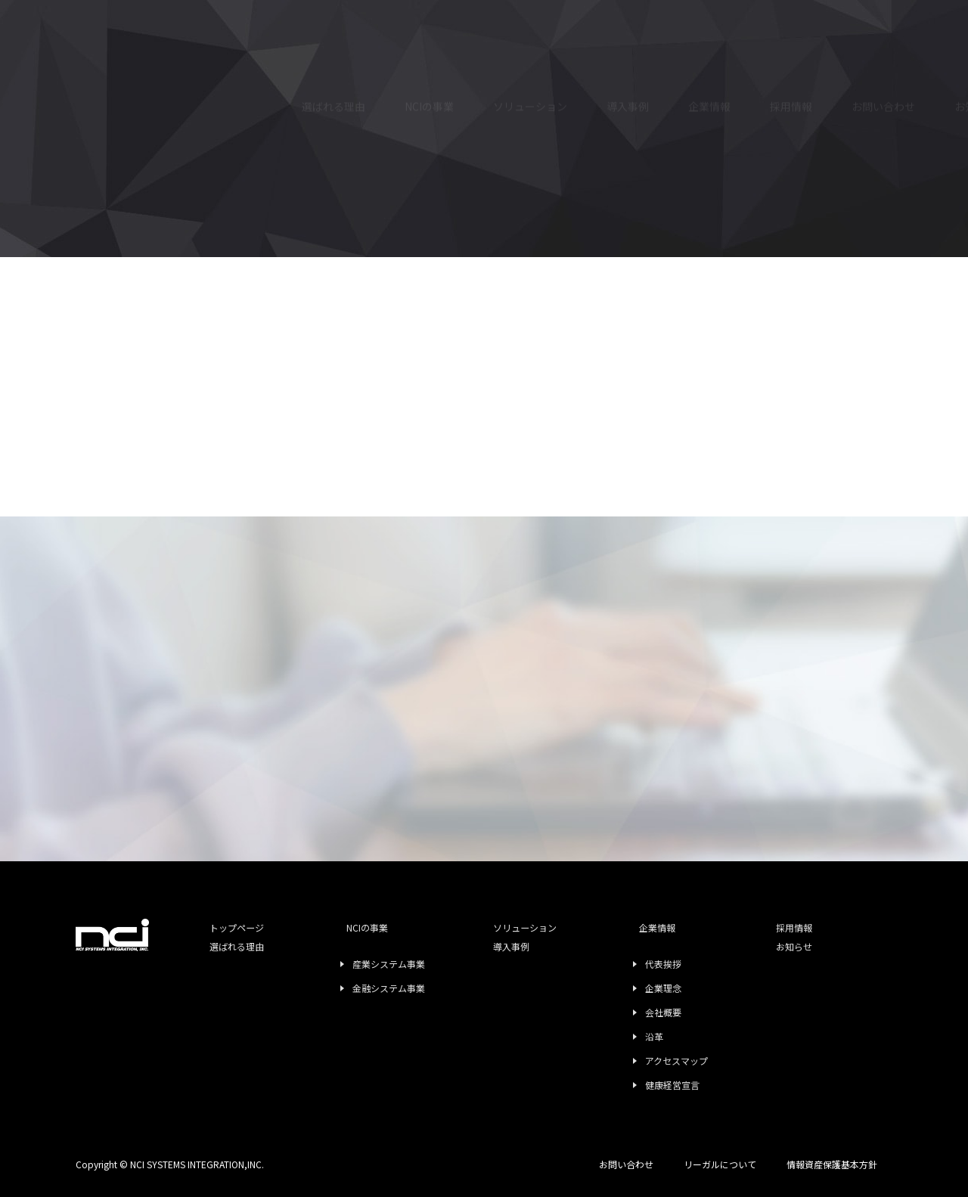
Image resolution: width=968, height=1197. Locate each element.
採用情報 (791, 80)
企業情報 (628, 928)
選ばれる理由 (333, 41)
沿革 (634, 1036)
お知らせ (765, 966)
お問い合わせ (883, 96)
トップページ (230, 928)
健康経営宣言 (652, 1084)
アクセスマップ (656, 1060)
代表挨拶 (643, 963)
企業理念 (643, 987)
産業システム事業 (377, 963)
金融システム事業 (377, 987)
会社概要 (643, 1012)
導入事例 (628, 55)
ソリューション (530, 48)
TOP (87, 349)
